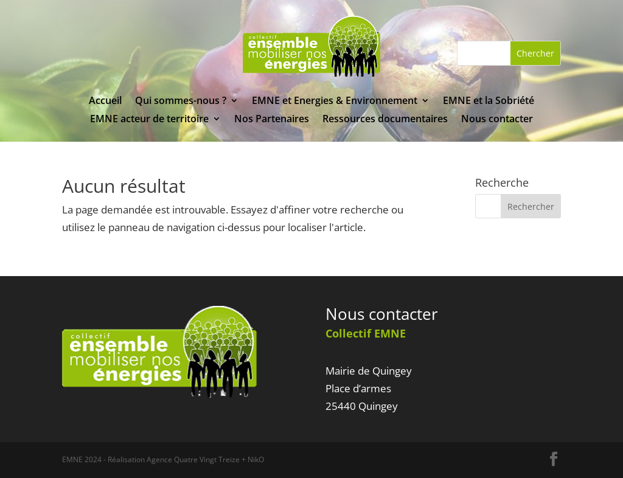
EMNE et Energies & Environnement (334, 101)
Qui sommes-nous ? (180, 101)
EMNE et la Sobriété (488, 101)
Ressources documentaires (385, 119)
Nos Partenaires (271, 119)
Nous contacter (497, 119)
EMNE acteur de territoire (149, 119)
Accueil (105, 101)
